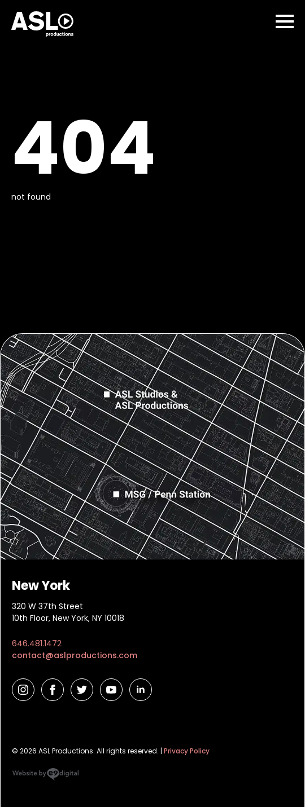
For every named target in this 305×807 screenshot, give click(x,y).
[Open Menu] (285, 21)
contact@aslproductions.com (74, 655)
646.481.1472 (37, 643)
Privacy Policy (187, 751)
